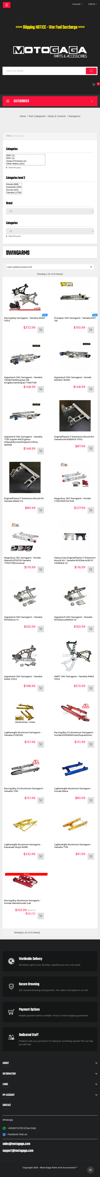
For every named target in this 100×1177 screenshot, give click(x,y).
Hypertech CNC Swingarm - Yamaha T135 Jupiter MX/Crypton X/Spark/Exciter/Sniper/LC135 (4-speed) (23, 440)
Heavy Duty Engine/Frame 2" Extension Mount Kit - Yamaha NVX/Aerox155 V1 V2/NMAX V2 (75, 560)
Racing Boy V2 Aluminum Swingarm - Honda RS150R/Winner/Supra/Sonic (74, 733)
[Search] (50, 71)
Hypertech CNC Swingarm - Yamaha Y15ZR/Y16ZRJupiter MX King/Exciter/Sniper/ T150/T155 (23, 380)
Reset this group (14, 168)
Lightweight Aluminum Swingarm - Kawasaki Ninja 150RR (22, 845)
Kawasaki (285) (14, 187)
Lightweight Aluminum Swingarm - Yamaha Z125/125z (22, 733)
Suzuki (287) (14, 190)
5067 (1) (25, 155)
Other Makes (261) (25, 163)
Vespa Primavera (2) (25, 161)
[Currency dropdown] (93, 4)
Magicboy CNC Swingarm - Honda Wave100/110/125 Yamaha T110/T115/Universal (22, 560)
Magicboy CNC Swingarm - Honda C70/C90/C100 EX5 (72, 499)
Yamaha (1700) (14, 192)
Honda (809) (14, 184)
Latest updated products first (50, 267)
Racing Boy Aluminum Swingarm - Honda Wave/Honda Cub (22, 901)
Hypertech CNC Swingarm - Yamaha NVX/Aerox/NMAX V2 (73, 618)
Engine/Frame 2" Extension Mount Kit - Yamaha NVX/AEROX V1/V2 (74, 438)
